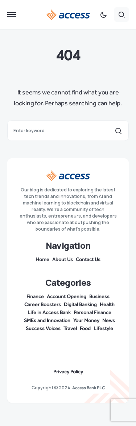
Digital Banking (80, 304)
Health (107, 304)
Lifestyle (103, 328)
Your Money (86, 320)
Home (42, 259)
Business (99, 296)
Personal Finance (92, 312)
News (108, 320)
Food (85, 328)
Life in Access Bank (49, 312)
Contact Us (88, 259)
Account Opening (66, 296)
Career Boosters (42, 304)
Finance (35, 296)
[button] (12, 14)
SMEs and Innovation (47, 320)
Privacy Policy (68, 371)
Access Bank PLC (88, 387)
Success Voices (43, 328)
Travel (70, 328)
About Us (62, 259)
